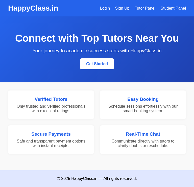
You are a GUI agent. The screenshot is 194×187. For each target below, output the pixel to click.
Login (105, 8)
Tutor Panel (145, 8)
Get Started (97, 64)
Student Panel (173, 8)
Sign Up (122, 8)
